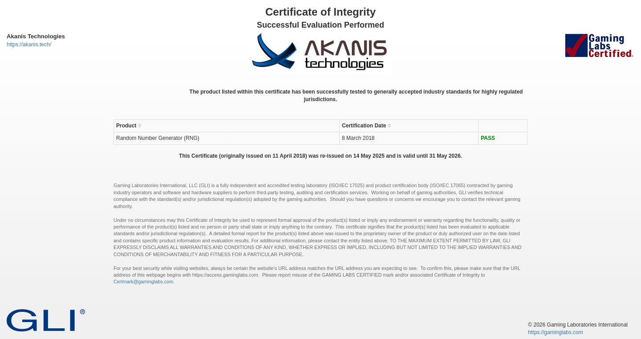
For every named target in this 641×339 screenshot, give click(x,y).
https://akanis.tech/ (29, 44)
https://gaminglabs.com (555, 332)
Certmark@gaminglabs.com (143, 281)
